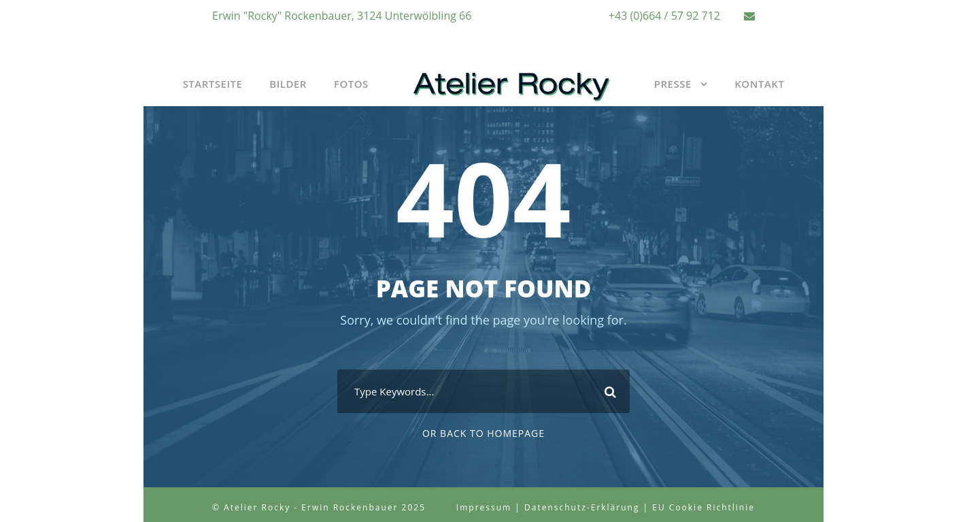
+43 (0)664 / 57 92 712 (664, 15)
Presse (673, 84)
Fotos (351, 84)
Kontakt (759, 84)
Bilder (288, 84)
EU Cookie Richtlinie (703, 507)
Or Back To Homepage (483, 433)
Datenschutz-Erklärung (581, 507)
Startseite (213, 84)
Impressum (483, 507)
